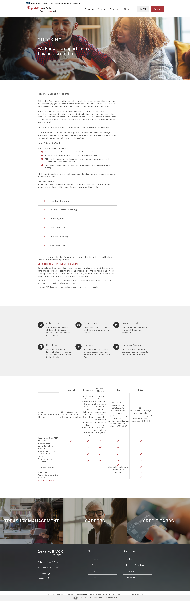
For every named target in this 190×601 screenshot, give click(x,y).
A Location (94, 559)
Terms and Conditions (135, 565)
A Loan (93, 571)
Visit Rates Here (46, 480)
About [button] (127, 9)
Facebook (44, 574)
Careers (88, 345)
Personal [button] (102, 9)
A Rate (93, 565)
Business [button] (89, 9)
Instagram (44, 578)
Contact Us (130, 559)
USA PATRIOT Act (133, 577)
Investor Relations (132, 323)
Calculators (52, 345)
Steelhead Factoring (48, 567)
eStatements (53, 323)
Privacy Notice (132, 571)
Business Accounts (132, 345)
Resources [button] (115, 9)
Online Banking (92, 323)
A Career (94, 577)
